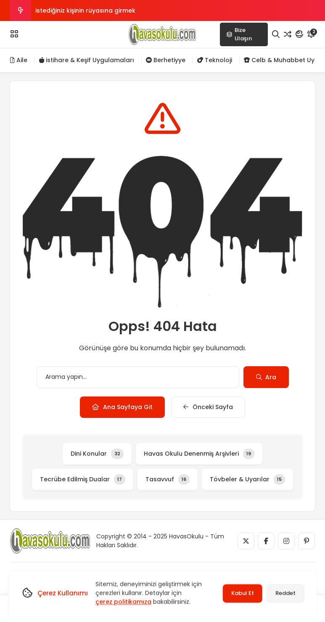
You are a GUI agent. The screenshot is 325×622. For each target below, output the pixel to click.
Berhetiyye (165, 60)
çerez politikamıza (123, 602)
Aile (18, 60)
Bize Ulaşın (239, 34)
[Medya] (246, 541)
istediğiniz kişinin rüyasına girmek (85, 10)
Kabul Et (242, 593)
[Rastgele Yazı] (287, 34)
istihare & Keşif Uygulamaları (86, 60)
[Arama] (276, 34)
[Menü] (14, 34)
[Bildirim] (311, 34)
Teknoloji (214, 60)
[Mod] (299, 34)
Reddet (285, 593)
